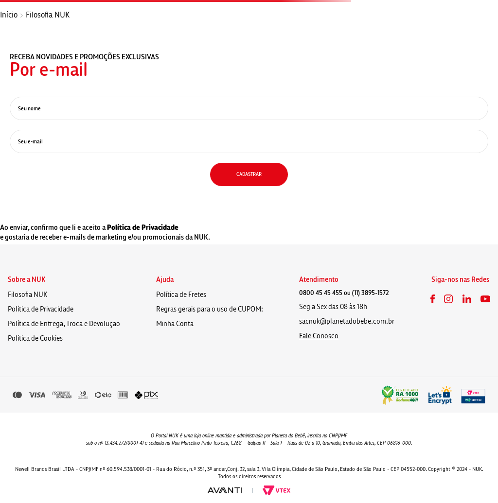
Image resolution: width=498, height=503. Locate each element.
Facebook (432, 298)
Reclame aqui (400, 395)
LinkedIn (466, 298)
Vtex (277, 490)
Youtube (485, 298)
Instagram (448, 298)
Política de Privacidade (142, 227)
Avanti (225, 490)
